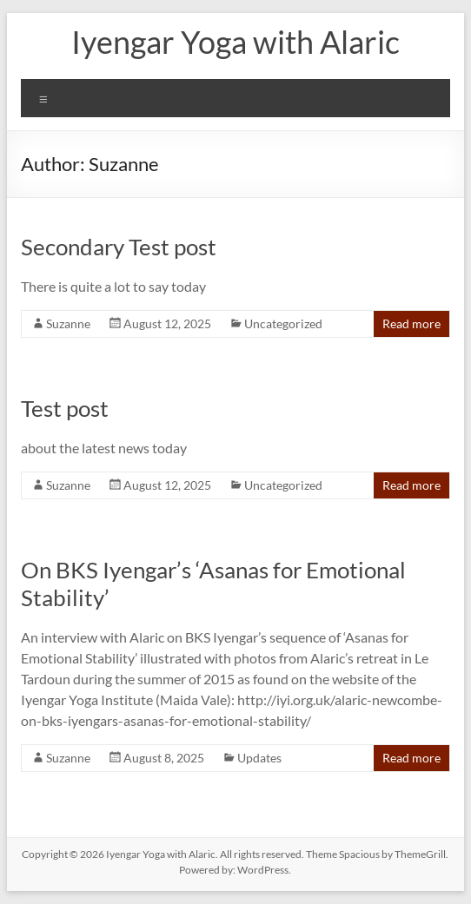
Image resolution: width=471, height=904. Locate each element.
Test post (65, 408)
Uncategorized (283, 323)
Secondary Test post (118, 247)
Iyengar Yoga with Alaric (235, 42)
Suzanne (68, 323)
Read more (411, 323)
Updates (259, 757)
